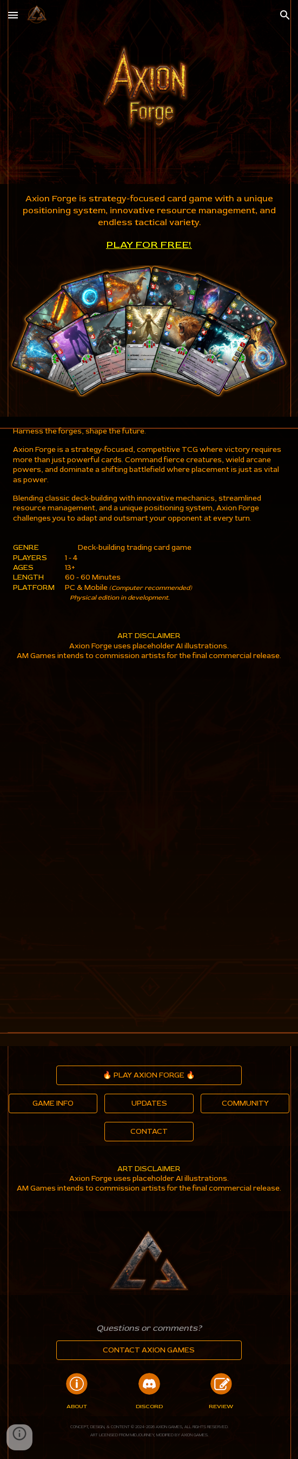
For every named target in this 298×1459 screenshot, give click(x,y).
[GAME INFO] (53, 1103)
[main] (149, 222)
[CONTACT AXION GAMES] (149, 1350)
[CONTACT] (149, 1131)
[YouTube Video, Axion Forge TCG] (149, 771)
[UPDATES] (149, 1103)
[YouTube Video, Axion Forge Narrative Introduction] (149, 954)
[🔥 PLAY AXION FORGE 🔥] (149, 1075)
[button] (13, 15)
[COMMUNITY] (245, 1103)
